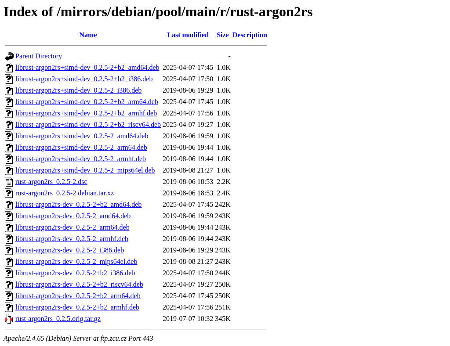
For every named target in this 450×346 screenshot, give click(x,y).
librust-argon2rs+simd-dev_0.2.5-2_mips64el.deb (85, 170)
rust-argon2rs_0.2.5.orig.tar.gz (58, 318)
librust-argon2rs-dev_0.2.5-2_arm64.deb (72, 227)
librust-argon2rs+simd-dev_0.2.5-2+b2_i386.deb (83, 79)
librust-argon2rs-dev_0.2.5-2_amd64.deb (73, 216)
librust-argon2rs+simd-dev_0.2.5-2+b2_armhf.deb (86, 113)
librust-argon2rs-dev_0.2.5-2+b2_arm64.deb (78, 295)
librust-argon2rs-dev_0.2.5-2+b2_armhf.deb (77, 307)
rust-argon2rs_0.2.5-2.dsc (51, 181)
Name (88, 35)
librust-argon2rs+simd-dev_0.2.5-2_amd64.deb (81, 136)
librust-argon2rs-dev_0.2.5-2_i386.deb (69, 250)
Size (223, 35)
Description (249, 35)
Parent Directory (38, 56)
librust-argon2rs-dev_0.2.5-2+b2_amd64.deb (78, 204)
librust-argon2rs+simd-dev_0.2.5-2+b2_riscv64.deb (88, 124)
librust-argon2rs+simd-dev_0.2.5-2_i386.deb (78, 90)
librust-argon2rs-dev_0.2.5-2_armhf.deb (71, 238)
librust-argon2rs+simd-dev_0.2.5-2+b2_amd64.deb (87, 67)
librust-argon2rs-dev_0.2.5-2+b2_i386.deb (75, 273)
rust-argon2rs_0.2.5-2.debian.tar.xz (64, 193)
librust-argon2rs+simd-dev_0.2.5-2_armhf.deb (80, 158)
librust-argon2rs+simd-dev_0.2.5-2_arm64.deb (81, 147)
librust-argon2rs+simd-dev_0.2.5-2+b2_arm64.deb (86, 101)
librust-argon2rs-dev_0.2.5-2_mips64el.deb (76, 261)
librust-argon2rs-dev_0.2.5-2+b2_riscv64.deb (79, 284)
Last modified (188, 35)
